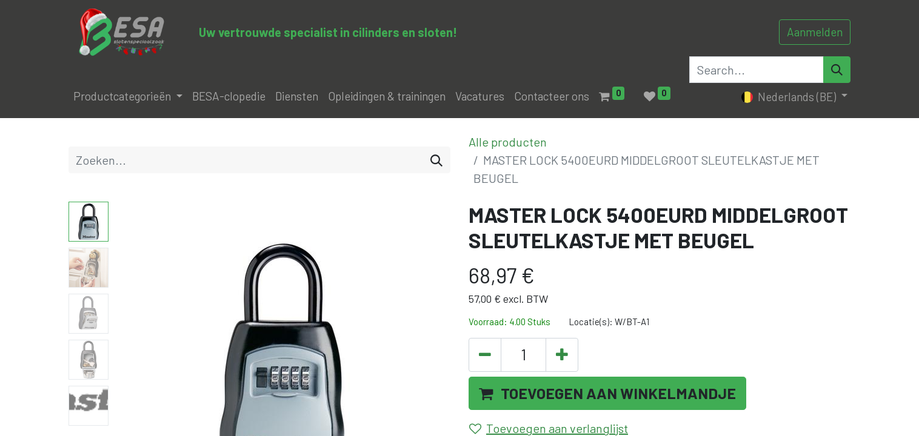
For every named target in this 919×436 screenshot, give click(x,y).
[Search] (836, 69)
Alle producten (508, 141)
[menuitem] (228, 96)
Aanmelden (815, 32)
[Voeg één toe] (562, 355)
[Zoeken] (436, 160)
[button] (607, 394)
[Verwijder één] (485, 355)
